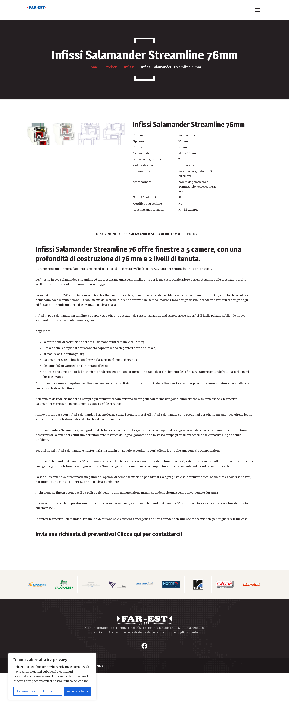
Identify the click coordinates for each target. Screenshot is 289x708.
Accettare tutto (77, 691)
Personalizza (26, 691)
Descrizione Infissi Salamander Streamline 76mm (138, 268)
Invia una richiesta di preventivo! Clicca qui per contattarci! (108, 568)
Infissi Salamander (63, 283)
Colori (192, 268)
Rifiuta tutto (51, 691)
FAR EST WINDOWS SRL (44, 700)
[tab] (138, 268)
